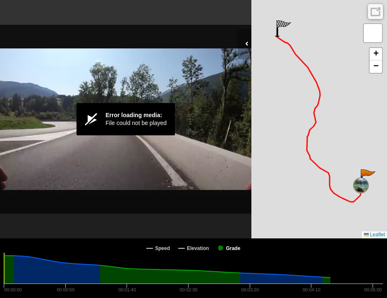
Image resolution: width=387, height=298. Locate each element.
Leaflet (374, 235)
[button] (367, 177)
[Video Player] (125, 119)
